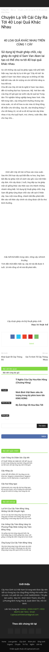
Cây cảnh (22, 641)
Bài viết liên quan (10, 369)
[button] (45, 4)
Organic (10, 644)
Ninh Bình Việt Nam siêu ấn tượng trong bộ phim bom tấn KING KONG (30, 395)
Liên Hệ (39, 644)
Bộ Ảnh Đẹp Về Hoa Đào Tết (29, 405)
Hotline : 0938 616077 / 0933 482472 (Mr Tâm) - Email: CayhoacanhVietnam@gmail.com (28, 612)
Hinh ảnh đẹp (6, 402)
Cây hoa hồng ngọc (9, 484)
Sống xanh (41, 641)
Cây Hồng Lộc (7, 471)
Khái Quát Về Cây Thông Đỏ (11, 358)
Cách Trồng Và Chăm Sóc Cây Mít (15, 458)
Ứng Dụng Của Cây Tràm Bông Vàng (16, 543)
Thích (43, 436)
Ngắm (32, 644)
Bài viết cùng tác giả (11, 373)
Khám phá (5, 415)
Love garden (12, 641)
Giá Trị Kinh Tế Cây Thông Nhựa (36, 358)
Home (4, 641)
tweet (31, 343)
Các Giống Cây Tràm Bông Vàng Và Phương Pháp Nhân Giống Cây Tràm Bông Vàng (16, 527)
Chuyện (4, 390)
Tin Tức (25, 644)
